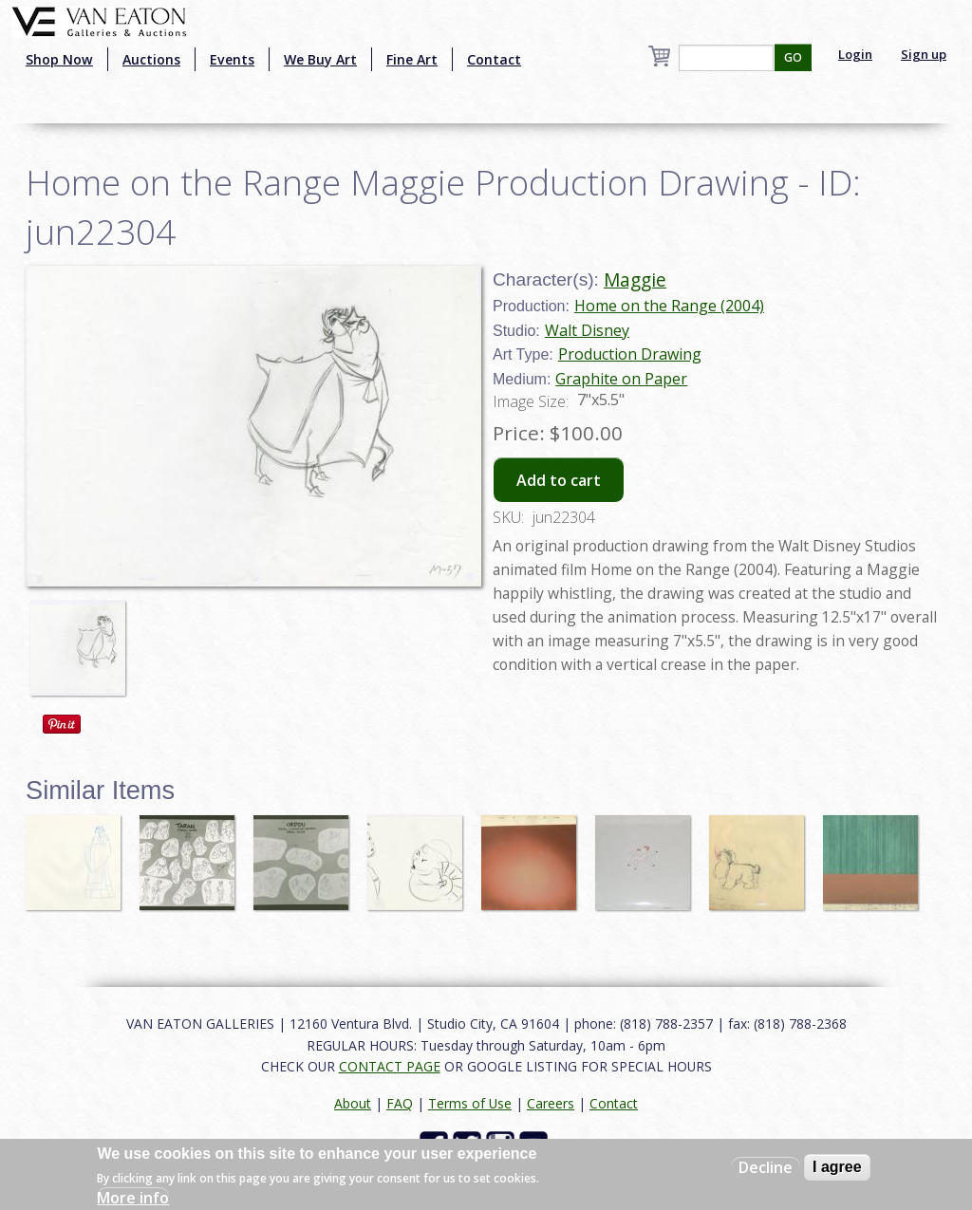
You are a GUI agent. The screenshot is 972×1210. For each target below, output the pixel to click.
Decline (765, 1167)
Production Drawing (629, 354)
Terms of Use (470, 1103)
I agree (837, 1167)
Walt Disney (587, 330)
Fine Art (412, 59)
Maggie (635, 279)
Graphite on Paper (621, 378)
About (352, 1103)
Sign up (923, 54)
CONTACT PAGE (389, 1066)
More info (133, 1197)
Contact (494, 59)
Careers (550, 1103)
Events (232, 59)
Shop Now (59, 59)
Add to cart (558, 480)
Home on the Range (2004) (669, 305)
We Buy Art (320, 59)
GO (793, 57)
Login (855, 54)
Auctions (151, 59)
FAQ (399, 1103)
